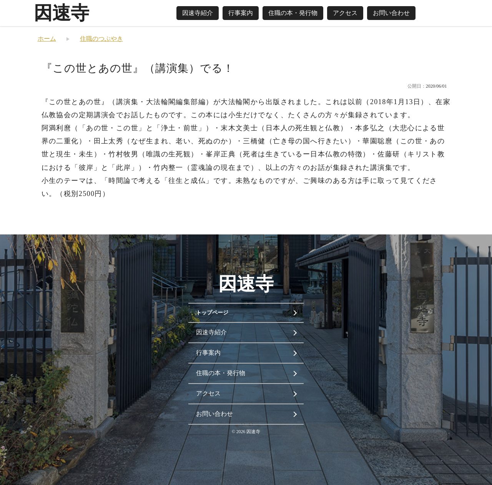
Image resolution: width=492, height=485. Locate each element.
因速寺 (61, 13)
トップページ (212, 313)
